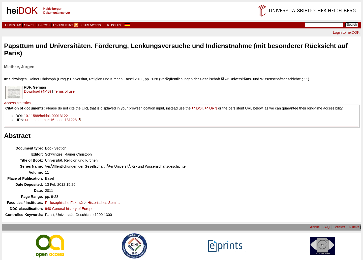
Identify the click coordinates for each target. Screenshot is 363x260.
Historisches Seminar (104, 203)
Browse (44, 25)
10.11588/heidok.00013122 (46, 116)
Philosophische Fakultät (64, 203)
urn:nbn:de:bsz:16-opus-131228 (51, 120)
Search (29, 25)
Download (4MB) (37, 91)
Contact (338, 227)
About (314, 227)
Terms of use (64, 91)
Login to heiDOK (346, 32)
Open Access (91, 25)
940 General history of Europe (69, 209)
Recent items (63, 25)
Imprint (353, 227)
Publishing (13, 25)
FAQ (326, 227)
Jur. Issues (112, 25)
